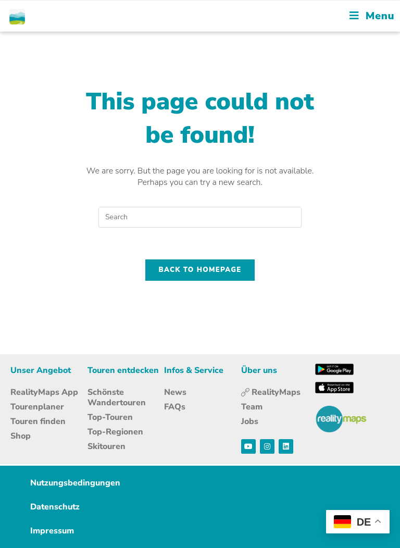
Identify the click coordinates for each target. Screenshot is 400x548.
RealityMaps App (44, 392)
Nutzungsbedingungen (75, 483)
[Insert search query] (200, 217)
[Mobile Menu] (371, 16)
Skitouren (107, 446)
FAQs (174, 407)
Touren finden (38, 421)
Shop (20, 436)
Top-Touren (110, 417)
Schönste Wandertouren (117, 397)
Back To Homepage (200, 270)
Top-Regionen (115, 432)
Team (251, 407)
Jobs (249, 421)
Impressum (52, 531)
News (175, 392)
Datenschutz (55, 507)
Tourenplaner (37, 407)
